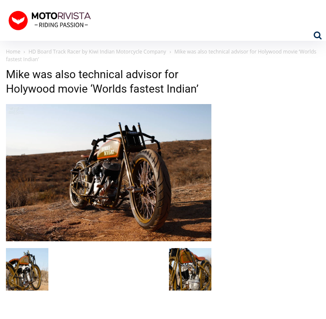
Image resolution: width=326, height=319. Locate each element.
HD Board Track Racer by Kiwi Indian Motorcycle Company (97, 51)
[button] (317, 35)
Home (13, 51)
